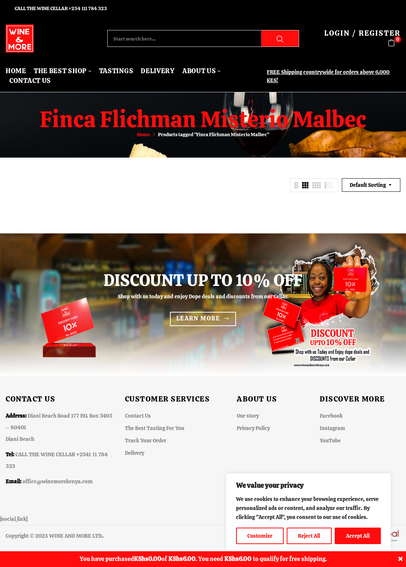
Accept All (358, 535)
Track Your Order (145, 440)
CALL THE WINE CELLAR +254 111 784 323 (61, 8)
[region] (308, 512)
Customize (259, 535)
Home (143, 134)
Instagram (332, 428)
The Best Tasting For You (154, 428)
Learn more (198, 318)
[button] (394, 43)
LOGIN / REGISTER (362, 33)
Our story (248, 415)
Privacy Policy (253, 428)
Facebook (331, 415)
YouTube (330, 440)
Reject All (309, 535)
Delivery (134, 453)
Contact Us (138, 415)
